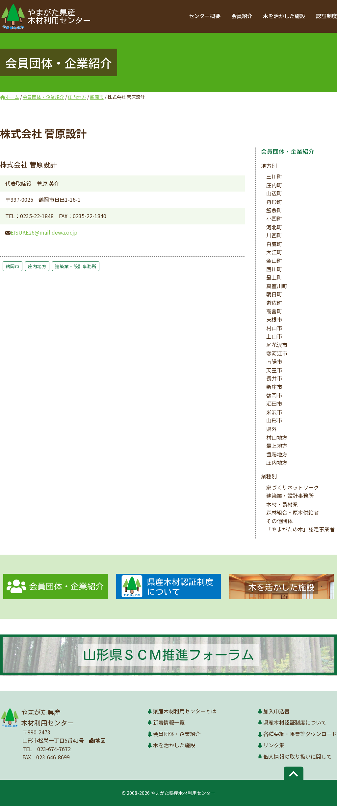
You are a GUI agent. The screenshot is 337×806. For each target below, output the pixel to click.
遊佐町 (274, 303)
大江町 (274, 252)
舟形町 (274, 202)
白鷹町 (274, 244)
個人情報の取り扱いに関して (297, 756)
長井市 (274, 378)
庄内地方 (37, 266)
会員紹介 (242, 16)
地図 (97, 740)
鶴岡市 (12, 266)
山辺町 (274, 193)
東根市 (274, 319)
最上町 (274, 277)
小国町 (274, 218)
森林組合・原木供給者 (292, 512)
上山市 (274, 336)
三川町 (274, 176)
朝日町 (274, 294)
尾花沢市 (276, 345)
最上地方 (276, 445)
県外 (271, 429)
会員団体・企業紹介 (287, 151)
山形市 (274, 420)
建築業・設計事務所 (75, 266)
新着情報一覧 (169, 722)
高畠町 (274, 311)
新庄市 (274, 387)
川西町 (274, 235)
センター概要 (205, 16)
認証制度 (326, 16)
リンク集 (273, 745)
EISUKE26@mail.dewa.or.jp (44, 232)
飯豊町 (274, 210)
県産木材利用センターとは (184, 711)
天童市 (274, 370)
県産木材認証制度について (294, 722)
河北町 (274, 227)
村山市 (274, 328)
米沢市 (274, 412)
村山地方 (276, 437)
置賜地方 (276, 454)
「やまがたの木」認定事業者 (300, 529)
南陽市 (274, 361)
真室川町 (276, 286)
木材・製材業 (282, 504)
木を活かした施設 (284, 16)
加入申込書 (276, 711)
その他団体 (279, 521)
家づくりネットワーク (292, 487)
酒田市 (274, 403)
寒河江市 (276, 353)
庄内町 (274, 185)
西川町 (274, 269)
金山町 (274, 261)
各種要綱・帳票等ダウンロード (300, 734)
